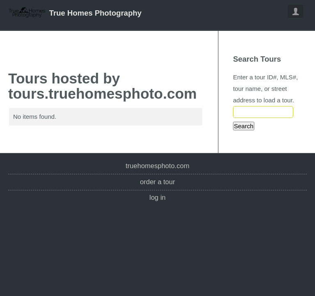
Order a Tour (157, 182)
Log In (157, 197)
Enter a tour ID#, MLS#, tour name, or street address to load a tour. (265, 89)
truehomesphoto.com (157, 166)
